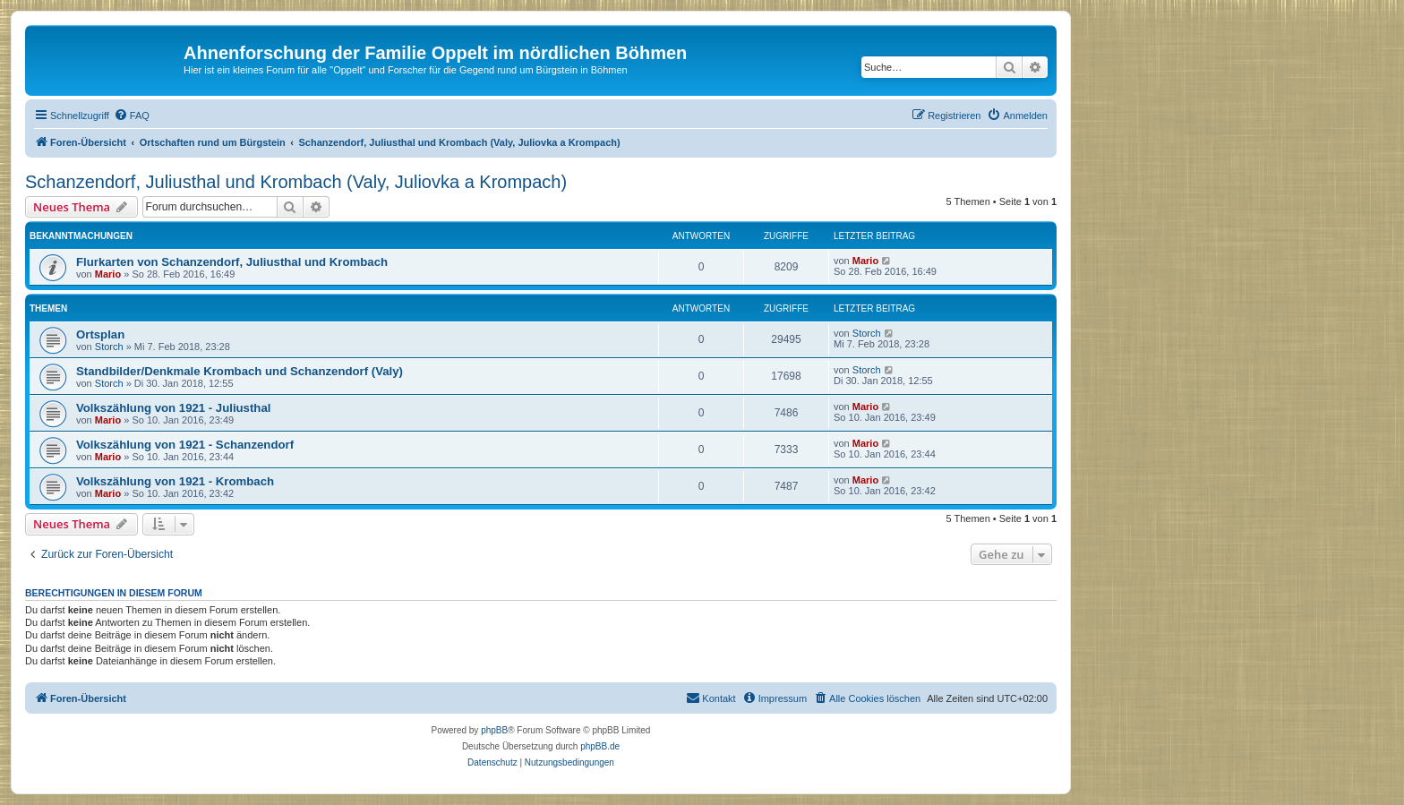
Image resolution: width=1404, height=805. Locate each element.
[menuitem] (132, 115)
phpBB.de (600, 746)
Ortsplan (100, 334)
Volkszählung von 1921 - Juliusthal (173, 408)
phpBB (494, 730)
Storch (109, 346)
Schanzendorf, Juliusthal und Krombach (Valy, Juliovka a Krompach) (296, 182)
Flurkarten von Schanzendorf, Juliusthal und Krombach (232, 262)
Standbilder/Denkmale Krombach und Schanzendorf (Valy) (239, 371)
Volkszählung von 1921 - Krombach (175, 481)
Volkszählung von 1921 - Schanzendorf (185, 444)
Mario (108, 274)
